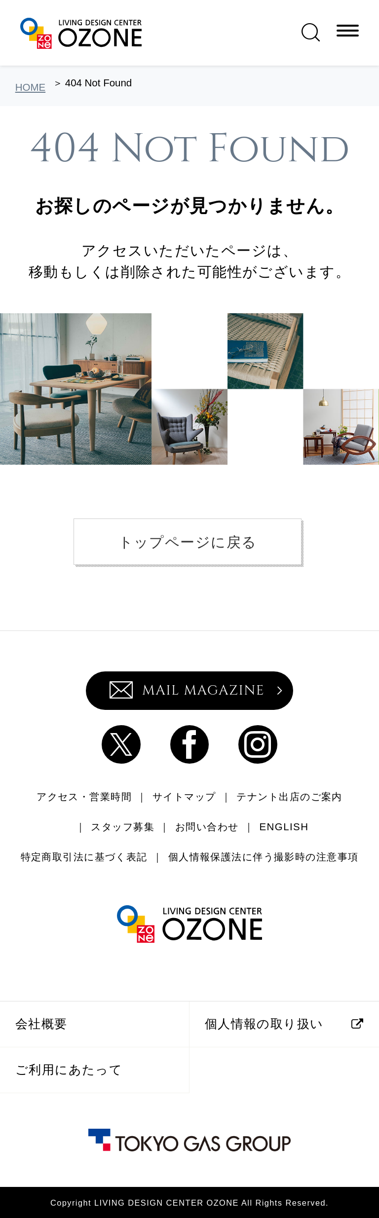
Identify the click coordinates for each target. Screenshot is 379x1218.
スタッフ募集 (122, 826)
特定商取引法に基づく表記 (84, 856)
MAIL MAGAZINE (187, 690)
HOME (30, 87)
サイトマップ (184, 796)
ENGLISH (284, 826)
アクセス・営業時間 (84, 796)
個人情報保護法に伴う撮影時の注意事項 (263, 856)
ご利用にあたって (68, 1069)
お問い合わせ (207, 826)
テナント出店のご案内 (289, 796)
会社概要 (41, 1024)
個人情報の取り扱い (264, 1024)
